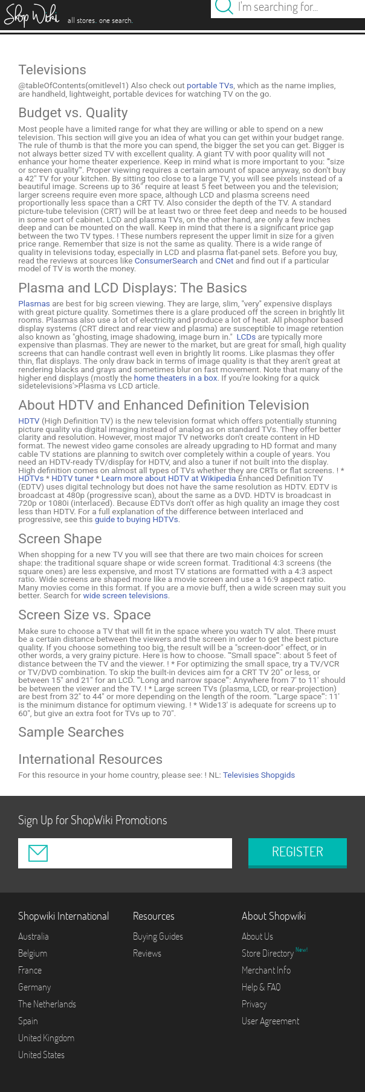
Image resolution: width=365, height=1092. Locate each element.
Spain (28, 1021)
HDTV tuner (72, 478)
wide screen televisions (125, 595)
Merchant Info (266, 970)
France (30, 970)
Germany (34, 987)
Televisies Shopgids (259, 775)
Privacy (254, 1004)
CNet (224, 260)
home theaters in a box (176, 378)
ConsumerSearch (166, 260)
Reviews (147, 953)
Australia (33, 936)
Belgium (32, 953)
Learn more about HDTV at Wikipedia (167, 478)
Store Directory (269, 953)
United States (41, 1054)
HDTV (28, 420)
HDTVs (31, 478)
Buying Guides (158, 936)
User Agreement (270, 1021)
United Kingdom (46, 1038)
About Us (257, 936)
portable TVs (210, 85)
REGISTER (297, 851)
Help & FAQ (261, 987)
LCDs (246, 336)
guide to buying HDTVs (136, 519)
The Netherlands (47, 1004)
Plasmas (34, 303)
